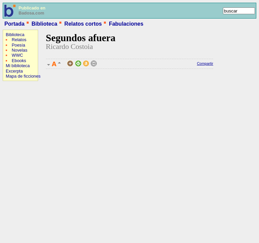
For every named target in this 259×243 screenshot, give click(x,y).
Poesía (18, 45)
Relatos (19, 39)
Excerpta (14, 71)
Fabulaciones (126, 24)
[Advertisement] (23, 126)
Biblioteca (44, 24)
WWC (17, 55)
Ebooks (19, 60)
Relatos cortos (83, 24)
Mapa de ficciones (23, 76)
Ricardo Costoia (69, 47)
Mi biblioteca (18, 65)
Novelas (19, 50)
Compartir (205, 63)
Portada (14, 24)
